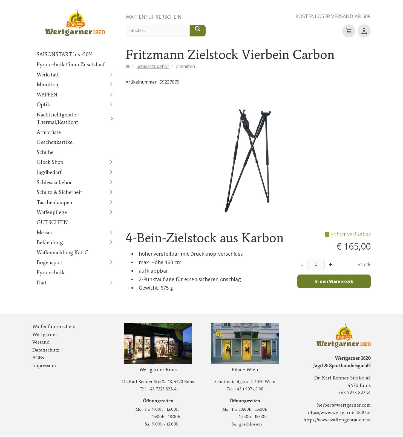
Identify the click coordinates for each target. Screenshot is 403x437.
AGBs (38, 358)
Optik (43, 105)
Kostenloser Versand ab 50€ (331, 16)
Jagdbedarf (48, 172)
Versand (40, 342)
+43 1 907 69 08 (248, 389)
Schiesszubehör (53, 182)
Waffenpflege (51, 212)
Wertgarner (43, 335)
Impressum (43, 366)
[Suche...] (198, 31)
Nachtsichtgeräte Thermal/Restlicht (56, 118)
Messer (44, 233)
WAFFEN (47, 95)
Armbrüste (48, 132)
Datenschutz (44, 350)
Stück (364, 265)
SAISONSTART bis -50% (64, 55)
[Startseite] (128, 66)
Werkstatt (47, 75)
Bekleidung (49, 242)
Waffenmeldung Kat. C (61, 253)
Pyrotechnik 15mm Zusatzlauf (68, 65)
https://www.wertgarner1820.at (340, 413)
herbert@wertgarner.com (346, 405)
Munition (46, 85)
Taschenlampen (53, 202)
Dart (41, 283)
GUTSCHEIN (52, 222)
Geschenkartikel (54, 142)
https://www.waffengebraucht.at (339, 420)
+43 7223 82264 (162, 389)
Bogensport (49, 262)
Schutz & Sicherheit (58, 192)
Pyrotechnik (49, 273)
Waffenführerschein (155, 17)
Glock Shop (49, 162)
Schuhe (44, 152)
